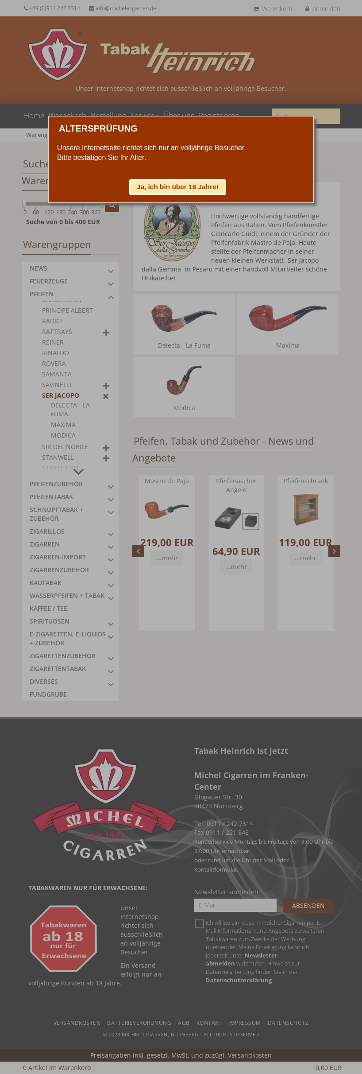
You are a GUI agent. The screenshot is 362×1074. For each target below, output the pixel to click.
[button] (178, 187)
